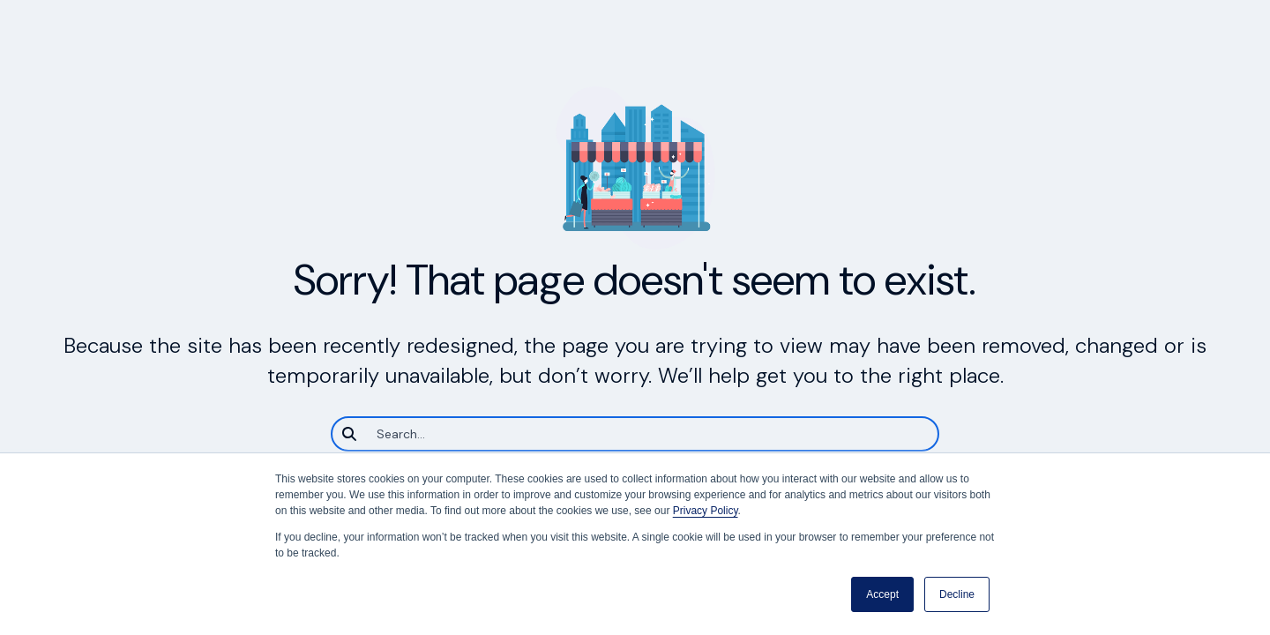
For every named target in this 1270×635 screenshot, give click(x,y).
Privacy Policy (705, 510)
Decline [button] (957, 594)
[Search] (635, 434)
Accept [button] (882, 594)
